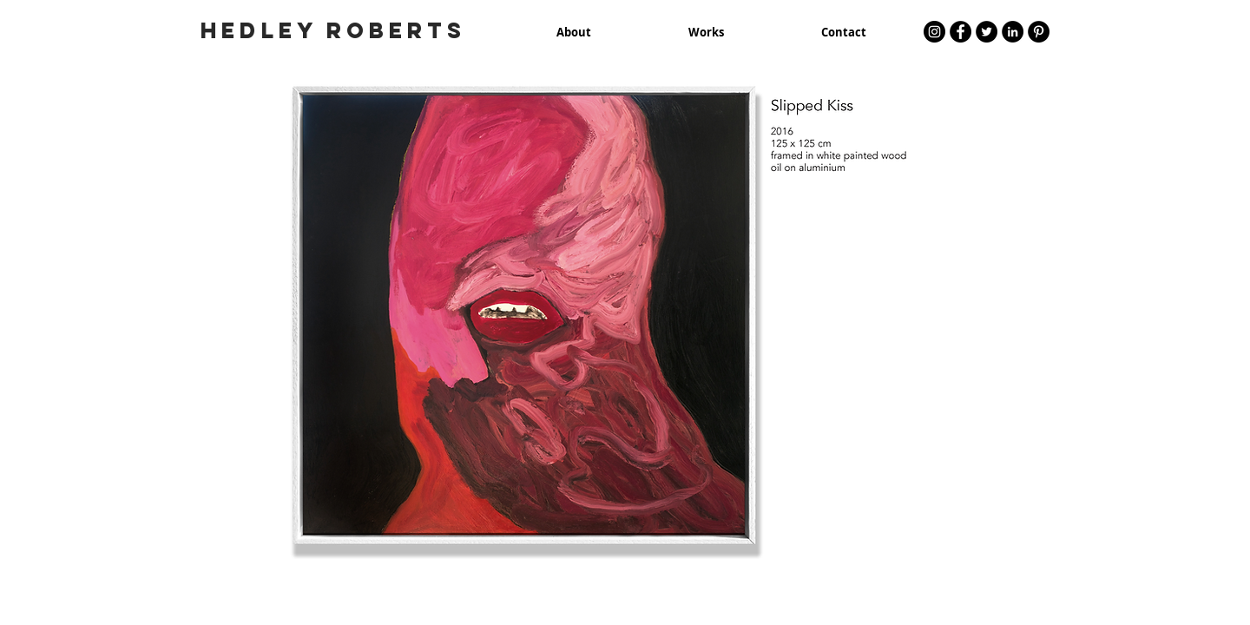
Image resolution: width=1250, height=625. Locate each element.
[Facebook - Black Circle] (960, 32)
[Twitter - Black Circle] (986, 32)
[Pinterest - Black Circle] (1038, 32)
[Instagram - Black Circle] (934, 32)
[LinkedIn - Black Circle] (1012, 32)
